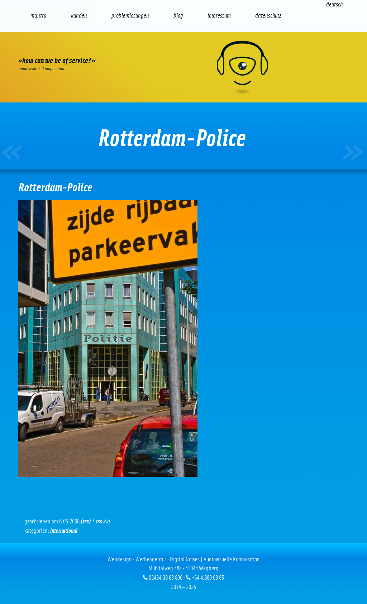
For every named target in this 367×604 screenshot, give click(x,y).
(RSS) (86, 521)
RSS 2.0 (103, 521)
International (63, 531)
